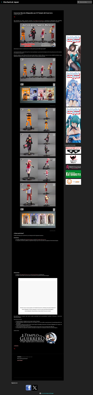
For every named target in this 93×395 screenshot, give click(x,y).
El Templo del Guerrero (38, 20)
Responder (19, 360)
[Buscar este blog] (86, 2)
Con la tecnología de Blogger (47, 393)
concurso (16, 345)
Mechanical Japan (11, 2)
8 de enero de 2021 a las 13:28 (27, 356)
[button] (14, 17)
